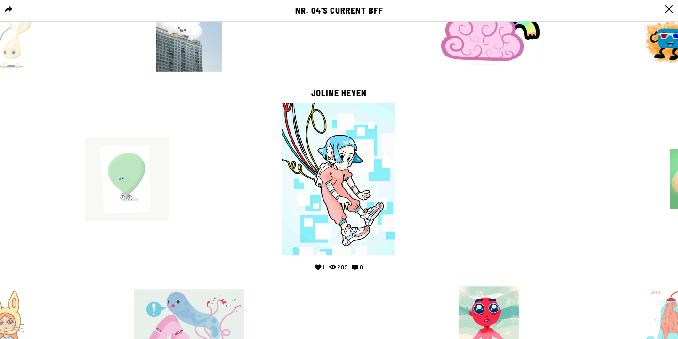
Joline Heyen (339, 93)
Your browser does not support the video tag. (551, 177)
